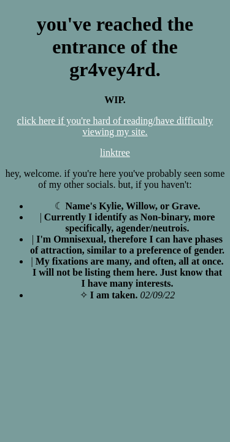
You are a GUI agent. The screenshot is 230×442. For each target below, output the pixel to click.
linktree (115, 152)
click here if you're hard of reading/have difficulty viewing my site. (115, 126)
